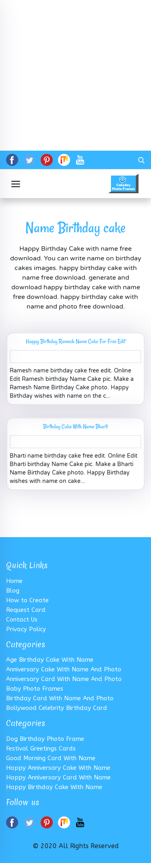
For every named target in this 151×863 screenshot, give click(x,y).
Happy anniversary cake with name (58, 767)
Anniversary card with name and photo (64, 679)
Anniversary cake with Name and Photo (63, 669)
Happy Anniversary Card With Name (58, 777)
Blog (12, 590)
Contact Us (21, 619)
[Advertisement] (75, 75)
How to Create (27, 600)
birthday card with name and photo (60, 698)
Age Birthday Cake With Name (49, 659)
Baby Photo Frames (34, 688)
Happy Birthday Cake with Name (54, 787)
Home (14, 581)
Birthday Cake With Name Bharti (75, 426)
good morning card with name (50, 758)
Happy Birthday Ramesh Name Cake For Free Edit (75, 341)
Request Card (26, 610)
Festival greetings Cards (41, 748)
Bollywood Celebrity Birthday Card (56, 708)
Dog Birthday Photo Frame (45, 738)
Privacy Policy (26, 629)
